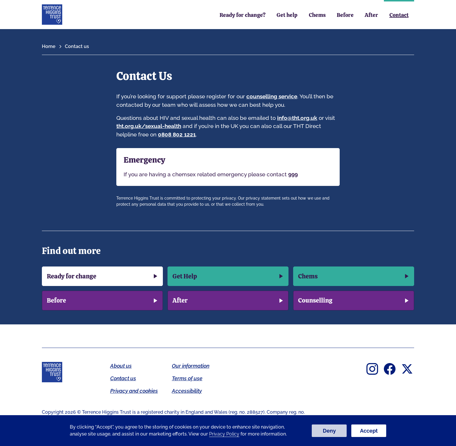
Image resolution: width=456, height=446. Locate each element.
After (371, 15)
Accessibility (187, 391)
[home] (52, 14)
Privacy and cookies (134, 391)
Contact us (123, 378)
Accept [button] (369, 431)
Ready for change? (243, 15)
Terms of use (187, 378)
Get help (287, 15)
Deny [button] (329, 431)
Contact (399, 15)
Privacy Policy (224, 434)
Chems (317, 15)
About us (121, 366)
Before (345, 15)
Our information (190, 366)
